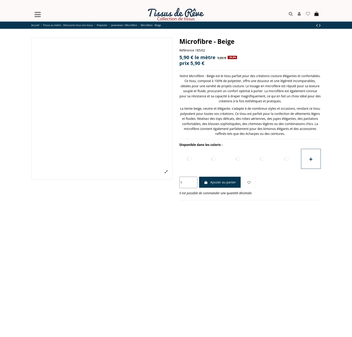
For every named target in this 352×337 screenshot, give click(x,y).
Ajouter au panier (220, 182)
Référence (186, 50)
